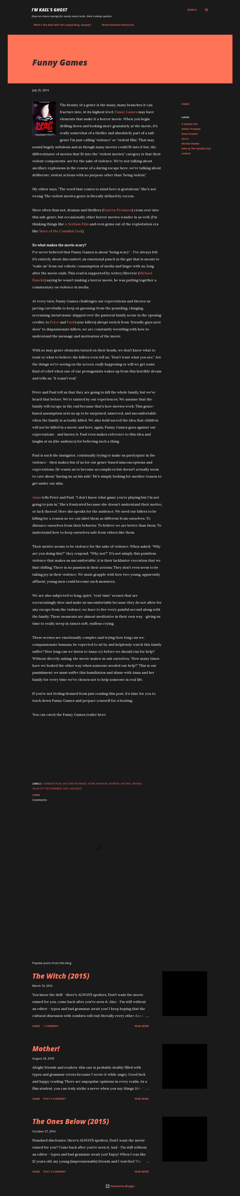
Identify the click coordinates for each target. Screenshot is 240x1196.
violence (186, 153)
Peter (54, 322)
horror (185, 138)
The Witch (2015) (60, 976)
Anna (36, 497)
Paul (70, 322)
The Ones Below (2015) (70, 1121)
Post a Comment (54, 1098)
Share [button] (185, 104)
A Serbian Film (77, 224)
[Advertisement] (91, 917)
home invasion (190, 133)
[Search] (192, 10)
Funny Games (126, 112)
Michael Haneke (190, 143)
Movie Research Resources (116, 24)
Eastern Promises (117, 210)
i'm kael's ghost (49, 10)
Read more (142, 1026)
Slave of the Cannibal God (60, 231)
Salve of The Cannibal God (196, 148)
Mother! (46, 1048)
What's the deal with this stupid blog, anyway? (60, 24)
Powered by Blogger (120, 1186)
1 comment (51, 1026)
